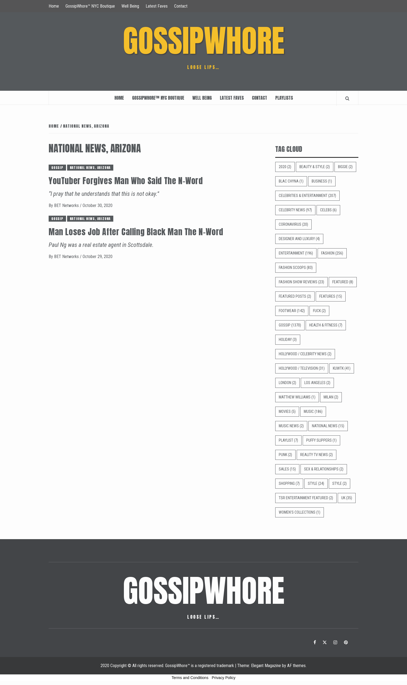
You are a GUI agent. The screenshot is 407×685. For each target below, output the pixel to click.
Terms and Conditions (190, 677)
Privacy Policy (223, 677)
